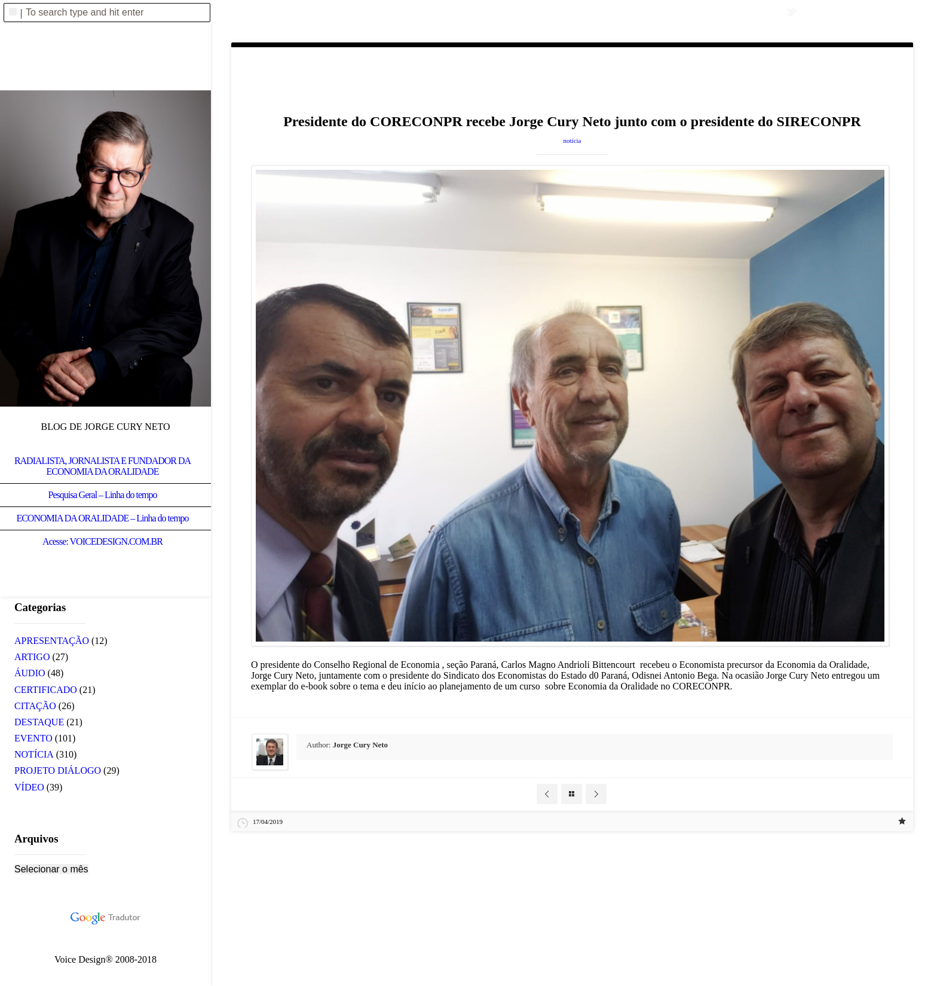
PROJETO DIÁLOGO (57, 770)
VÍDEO (29, 787)
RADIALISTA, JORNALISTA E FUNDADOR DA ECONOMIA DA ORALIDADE (102, 466)
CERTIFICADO (45, 690)
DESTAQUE (39, 722)
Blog (571, 794)
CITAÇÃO (35, 706)
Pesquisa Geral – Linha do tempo (102, 495)
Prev (547, 794)
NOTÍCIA (572, 140)
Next (596, 794)
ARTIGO (32, 657)
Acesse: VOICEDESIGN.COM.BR (102, 541)
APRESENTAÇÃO (51, 641)
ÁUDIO (29, 673)
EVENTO (33, 738)
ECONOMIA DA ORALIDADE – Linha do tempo (102, 518)
